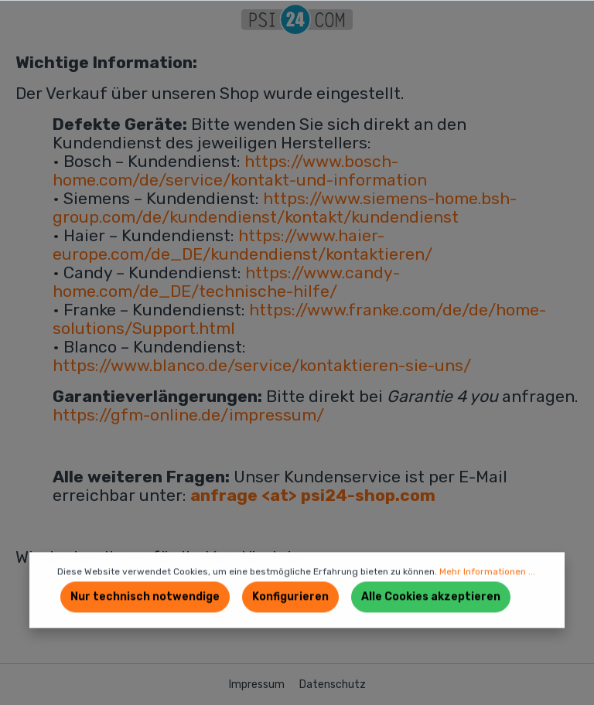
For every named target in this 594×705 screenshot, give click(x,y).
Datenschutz (332, 684)
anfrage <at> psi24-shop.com (312, 495)
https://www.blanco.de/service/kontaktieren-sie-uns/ (262, 365)
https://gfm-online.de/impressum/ (188, 414)
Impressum (258, 684)
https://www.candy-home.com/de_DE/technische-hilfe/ (226, 282)
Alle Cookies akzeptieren (430, 597)
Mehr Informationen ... (487, 572)
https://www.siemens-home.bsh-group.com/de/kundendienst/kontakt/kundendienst (285, 207)
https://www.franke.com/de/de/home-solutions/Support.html (299, 319)
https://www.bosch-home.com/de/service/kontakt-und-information (240, 170)
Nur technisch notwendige (145, 597)
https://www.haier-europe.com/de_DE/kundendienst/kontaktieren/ (242, 245)
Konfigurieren (290, 597)
